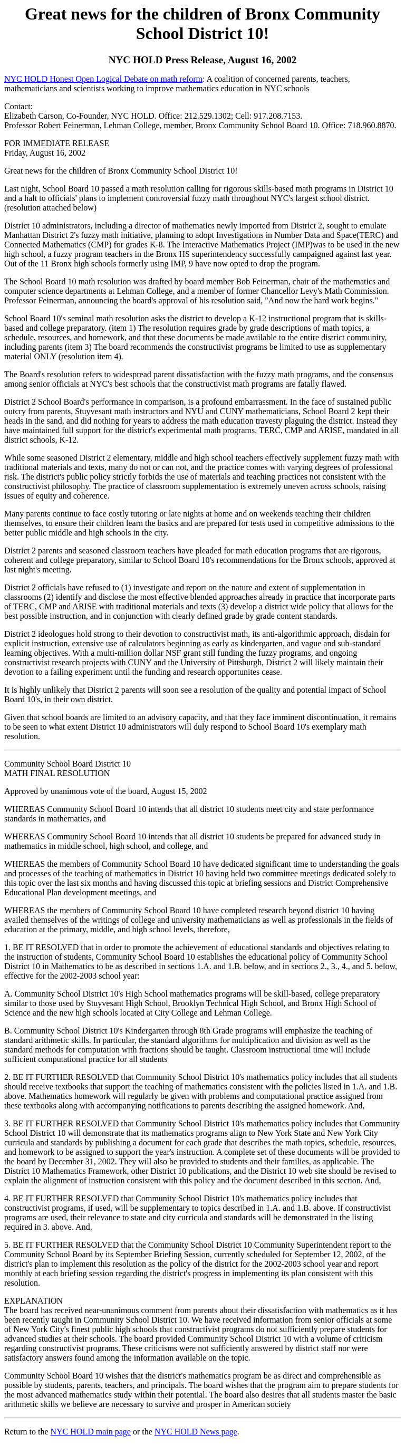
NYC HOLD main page (91, 1431)
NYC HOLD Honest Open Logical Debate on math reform (103, 78)
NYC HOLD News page (196, 1431)
